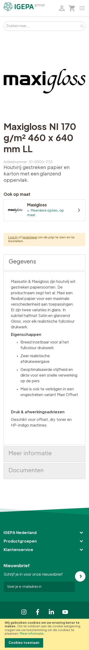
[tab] (44, 262)
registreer (29, 237)
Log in (13, 237)
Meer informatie (32, 633)
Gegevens (22, 262)
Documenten (26, 470)
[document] (44, 634)
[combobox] (44, 26)
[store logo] (24, 6)
